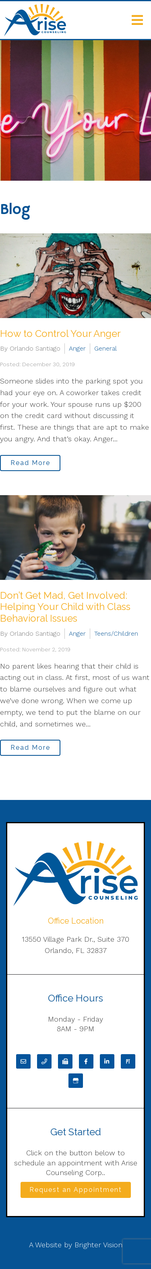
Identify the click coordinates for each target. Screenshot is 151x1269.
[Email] (23, 1061)
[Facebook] (86, 1061)
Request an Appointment (75, 1190)
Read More (30, 463)
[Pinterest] (128, 1061)
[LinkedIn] (107, 1061)
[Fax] (65, 1061)
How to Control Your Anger (60, 333)
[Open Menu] (137, 20)
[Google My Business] (75, 1080)
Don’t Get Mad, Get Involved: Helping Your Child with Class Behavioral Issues (65, 607)
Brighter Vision (98, 1244)
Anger (77, 348)
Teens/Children (116, 633)
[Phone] (44, 1061)
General (105, 348)
